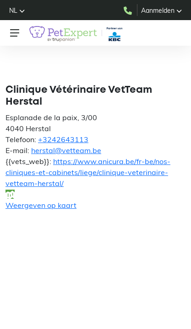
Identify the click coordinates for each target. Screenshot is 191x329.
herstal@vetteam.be (66, 150)
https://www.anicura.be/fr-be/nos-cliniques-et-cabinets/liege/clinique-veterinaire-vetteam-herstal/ (87, 172)
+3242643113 (63, 139)
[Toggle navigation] (15, 33)
